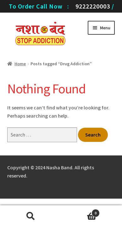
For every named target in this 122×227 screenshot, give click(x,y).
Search (30, 216)
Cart (80, 211)
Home (20, 64)
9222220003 (92, 6)
